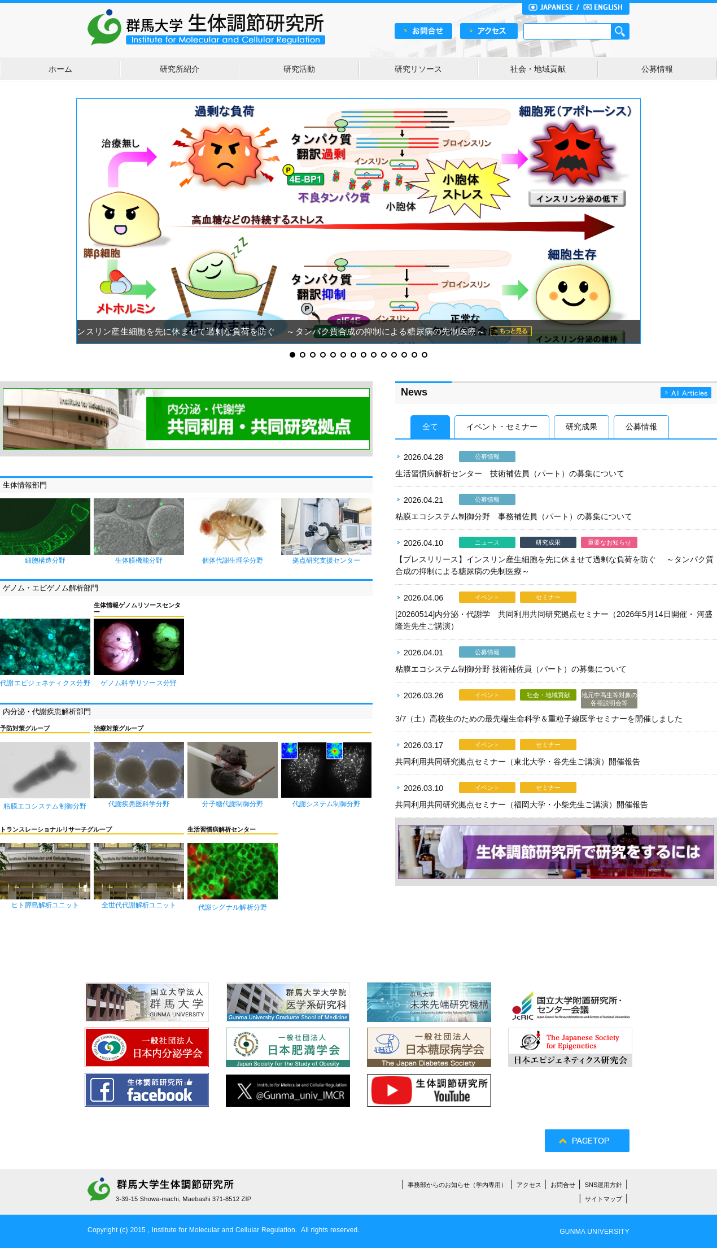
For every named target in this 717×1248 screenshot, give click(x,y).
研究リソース (418, 68)
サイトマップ (603, 1198)
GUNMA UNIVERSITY (594, 1232)
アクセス (529, 1184)
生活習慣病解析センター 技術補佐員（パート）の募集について (509, 473)
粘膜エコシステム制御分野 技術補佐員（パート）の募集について (511, 668)
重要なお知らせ (609, 542)
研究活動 (299, 68)
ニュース (487, 542)
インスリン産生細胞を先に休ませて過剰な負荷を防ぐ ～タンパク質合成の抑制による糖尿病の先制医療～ (276, 331)
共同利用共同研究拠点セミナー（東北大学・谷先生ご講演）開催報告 (517, 761)
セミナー (548, 597)
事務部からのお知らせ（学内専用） (457, 1184)
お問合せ (562, 1184)
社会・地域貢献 (538, 68)
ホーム (60, 68)
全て (430, 426)
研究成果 (581, 426)
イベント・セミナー (501, 426)
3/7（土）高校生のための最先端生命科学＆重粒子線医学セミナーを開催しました (539, 718)
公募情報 (657, 68)
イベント (487, 597)
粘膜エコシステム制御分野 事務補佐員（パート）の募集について (513, 516)
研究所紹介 (179, 68)
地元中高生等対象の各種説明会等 (609, 699)
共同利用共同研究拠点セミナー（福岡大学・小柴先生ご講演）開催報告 (521, 804)
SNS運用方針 (604, 1184)
